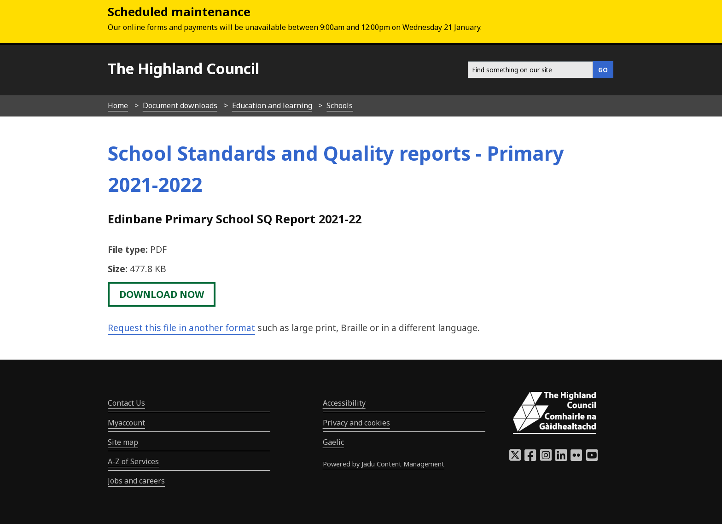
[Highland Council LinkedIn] (561, 457)
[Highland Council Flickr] (576, 457)
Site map (123, 442)
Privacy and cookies (356, 423)
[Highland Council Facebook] (530, 457)
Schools (339, 105)
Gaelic (333, 442)
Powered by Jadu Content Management (383, 464)
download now (161, 294)
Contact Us (126, 403)
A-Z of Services (133, 461)
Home (118, 105)
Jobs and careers (136, 481)
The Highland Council (183, 68)
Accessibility (344, 403)
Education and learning (272, 105)
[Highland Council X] (515, 457)
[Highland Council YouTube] (592, 457)
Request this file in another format (181, 327)
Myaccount (126, 423)
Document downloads (180, 105)
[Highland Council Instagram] (546, 457)
